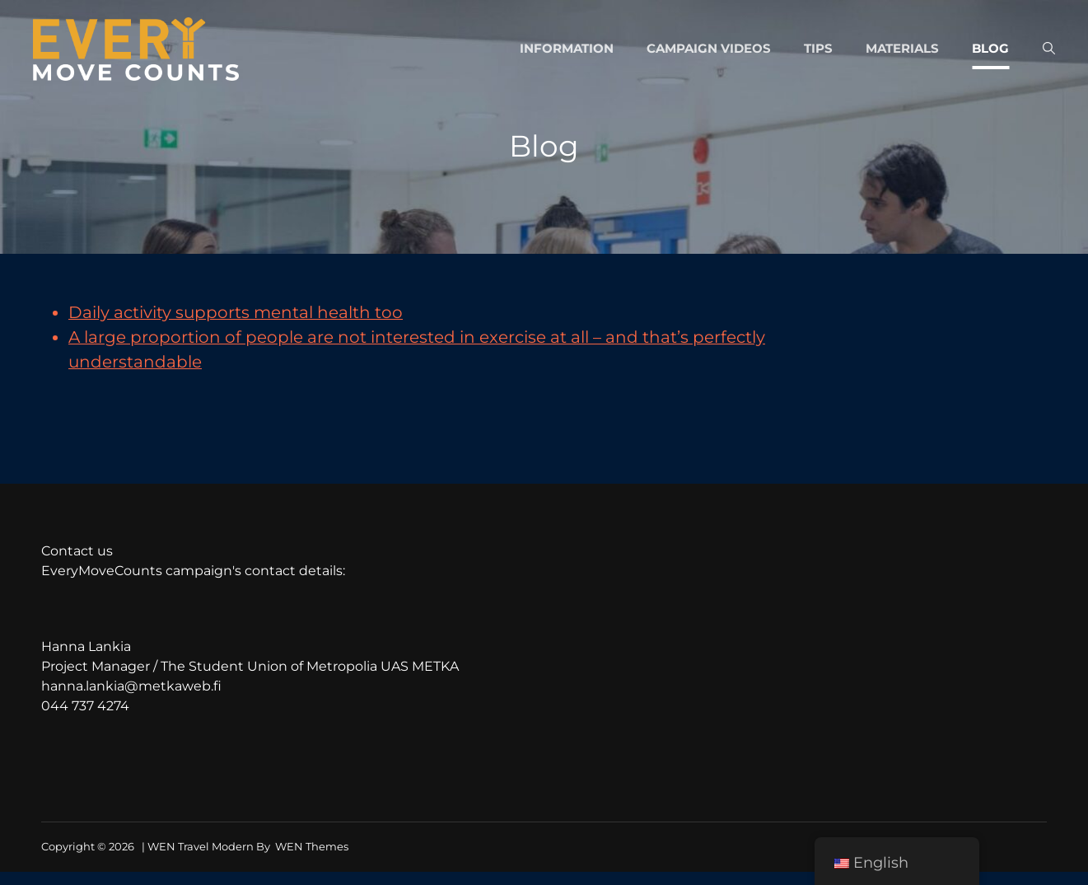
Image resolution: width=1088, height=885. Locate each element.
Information (567, 49)
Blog (990, 49)
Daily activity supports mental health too (235, 314)
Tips (818, 49)
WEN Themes (311, 848)
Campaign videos (709, 49)
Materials (902, 49)
